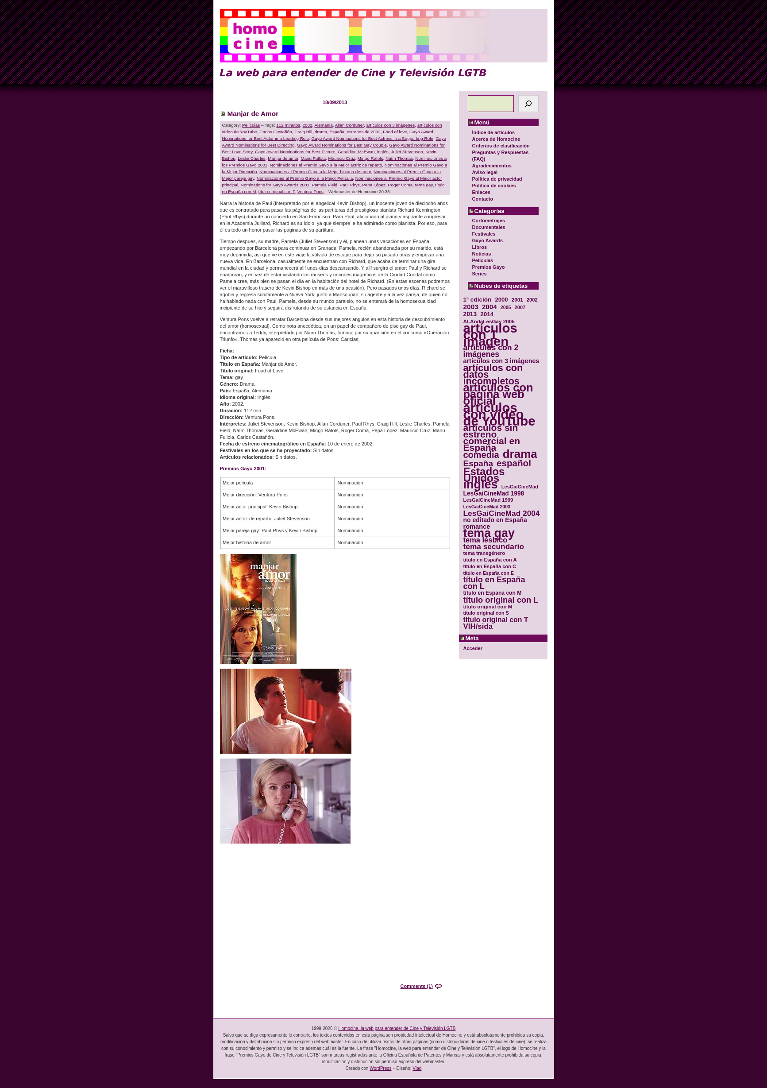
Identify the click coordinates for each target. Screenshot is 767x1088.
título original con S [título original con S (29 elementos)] (486, 613)
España (336, 131)
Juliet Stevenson (407, 151)
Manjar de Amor (253, 113)
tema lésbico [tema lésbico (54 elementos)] (485, 540)
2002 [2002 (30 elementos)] (532, 299)
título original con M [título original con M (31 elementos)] (488, 606)
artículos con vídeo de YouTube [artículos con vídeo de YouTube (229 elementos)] (499, 414)
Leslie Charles (252, 158)
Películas (482, 260)
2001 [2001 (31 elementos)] (517, 299)
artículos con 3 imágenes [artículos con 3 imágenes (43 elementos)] (501, 361)
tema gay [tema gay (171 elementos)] (489, 533)
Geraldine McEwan (356, 151)
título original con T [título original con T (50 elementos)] (495, 619)
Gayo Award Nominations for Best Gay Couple (342, 145)
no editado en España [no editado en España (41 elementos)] (495, 520)
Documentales (488, 227)
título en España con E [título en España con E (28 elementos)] (488, 573)
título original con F (276, 191)
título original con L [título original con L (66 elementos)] (501, 599)
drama (321, 131)
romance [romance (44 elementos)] (476, 526)
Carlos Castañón (275, 131)
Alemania (324, 125)
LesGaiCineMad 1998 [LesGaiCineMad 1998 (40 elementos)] (493, 493)
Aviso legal (485, 172)
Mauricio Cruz (341, 158)
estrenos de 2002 (363, 131)
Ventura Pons (310, 191)
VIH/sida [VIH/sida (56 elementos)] (478, 626)
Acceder (472, 648)
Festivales (484, 233)
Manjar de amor (283, 158)
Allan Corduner (349, 125)
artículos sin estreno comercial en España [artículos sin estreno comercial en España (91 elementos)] (491, 437)
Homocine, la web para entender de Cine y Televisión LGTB (396, 1028)
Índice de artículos (493, 132)
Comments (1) (416, 986)
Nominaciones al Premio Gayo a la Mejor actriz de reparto (326, 165)
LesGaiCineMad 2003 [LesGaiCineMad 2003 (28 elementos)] (487, 506)
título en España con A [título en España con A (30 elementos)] (490, 559)
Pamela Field (324, 184)
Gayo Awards (487, 240)
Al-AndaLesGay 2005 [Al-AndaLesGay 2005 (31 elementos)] (489, 321)
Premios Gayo (488, 267)
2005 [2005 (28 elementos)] (506, 307)
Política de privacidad (497, 179)
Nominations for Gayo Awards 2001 (275, 184)
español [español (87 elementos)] (514, 463)
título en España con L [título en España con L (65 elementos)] (494, 583)
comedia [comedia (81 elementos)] (481, 455)
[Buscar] (528, 103)
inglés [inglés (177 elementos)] (480, 484)
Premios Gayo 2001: (243, 468)
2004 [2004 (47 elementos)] (489, 306)
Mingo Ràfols (370, 158)
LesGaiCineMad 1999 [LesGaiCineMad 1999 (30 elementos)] (488, 500)
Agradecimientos (492, 165)
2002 (307, 125)
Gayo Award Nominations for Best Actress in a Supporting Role (372, 138)
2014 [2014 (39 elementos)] (486, 314)
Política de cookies (494, 185)
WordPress (380, 1068)
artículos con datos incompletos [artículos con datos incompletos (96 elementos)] (493, 374)
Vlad (416, 1068)
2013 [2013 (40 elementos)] (470, 314)
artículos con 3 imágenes (390, 125)
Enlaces (481, 192)
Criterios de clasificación (501, 145)
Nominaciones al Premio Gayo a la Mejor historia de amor (315, 171)
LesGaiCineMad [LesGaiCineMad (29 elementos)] (519, 486)
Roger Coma (400, 184)
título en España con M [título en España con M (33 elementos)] (492, 593)
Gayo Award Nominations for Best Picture (295, 151)
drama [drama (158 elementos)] (520, 454)
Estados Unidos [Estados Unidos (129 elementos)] (484, 474)
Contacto (482, 198)
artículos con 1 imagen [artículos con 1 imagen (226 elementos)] (490, 335)
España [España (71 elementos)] (478, 463)
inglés (383, 151)
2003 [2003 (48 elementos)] (470, 306)
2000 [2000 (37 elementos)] (501, 299)
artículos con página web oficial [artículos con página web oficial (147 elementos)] (498, 394)
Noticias (481, 253)
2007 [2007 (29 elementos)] (520, 307)
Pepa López (373, 184)
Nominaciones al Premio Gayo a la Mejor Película (305, 178)
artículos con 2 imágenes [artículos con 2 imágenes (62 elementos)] (491, 351)
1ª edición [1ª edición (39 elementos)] (477, 299)
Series (479, 273)
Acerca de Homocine (496, 139)
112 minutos (288, 125)
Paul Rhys (350, 184)
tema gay (424, 184)
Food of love (395, 131)
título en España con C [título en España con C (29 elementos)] (489, 566)
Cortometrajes (488, 220)
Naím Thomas (399, 158)
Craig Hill (303, 131)
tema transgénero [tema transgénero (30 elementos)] (484, 553)
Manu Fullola (313, 158)
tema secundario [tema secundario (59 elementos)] (493, 546)
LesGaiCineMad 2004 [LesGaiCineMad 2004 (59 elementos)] (501, 513)
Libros (479, 247)
